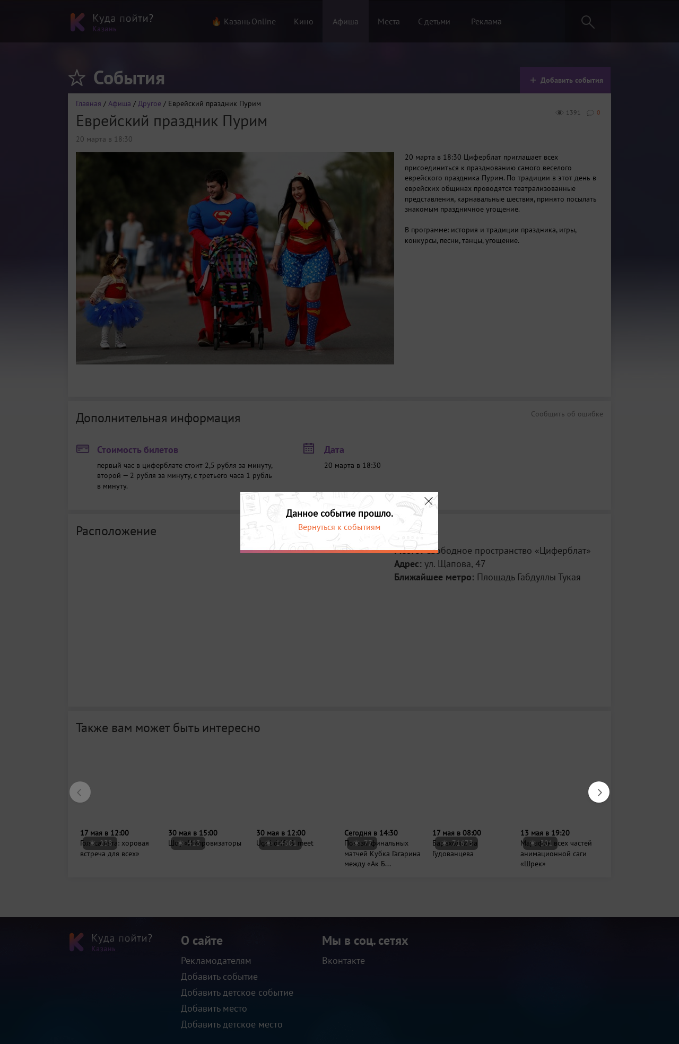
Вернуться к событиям (339, 526)
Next (593, 786)
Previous (74, 786)
